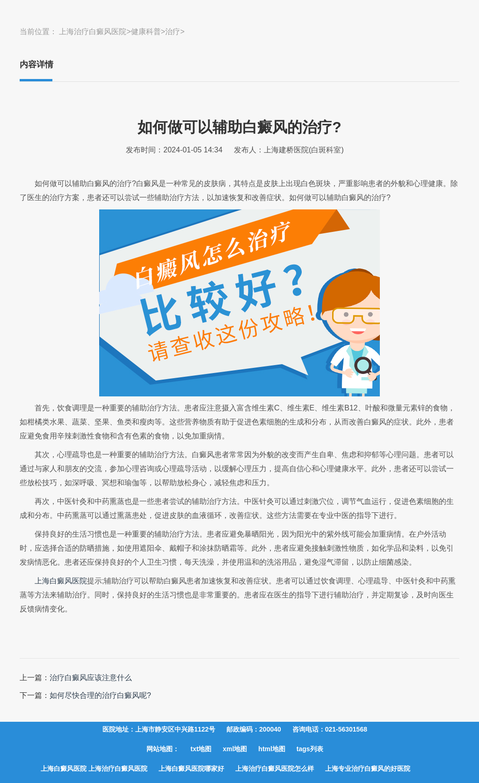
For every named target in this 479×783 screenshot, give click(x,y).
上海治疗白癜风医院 (92, 32)
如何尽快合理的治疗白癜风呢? (100, 695)
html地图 (271, 749)
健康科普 (146, 32)
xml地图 (235, 749)
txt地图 (200, 749)
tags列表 (310, 749)
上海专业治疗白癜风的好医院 (367, 768)
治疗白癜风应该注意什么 (91, 678)
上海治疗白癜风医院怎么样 (274, 768)
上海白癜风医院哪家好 (191, 768)
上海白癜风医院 (61, 581)
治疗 (172, 32)
